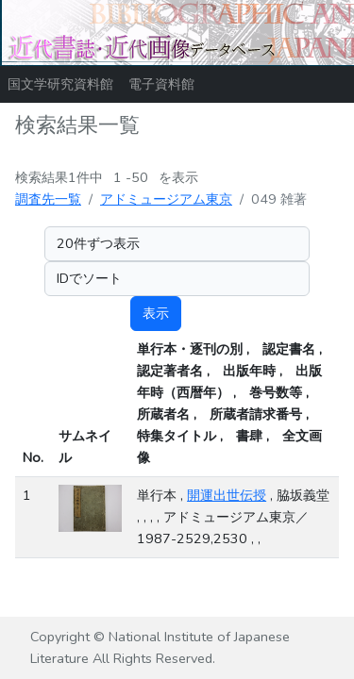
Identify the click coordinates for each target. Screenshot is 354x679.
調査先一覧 (48, 199)
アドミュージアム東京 (166, 199)
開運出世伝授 (226, 495)
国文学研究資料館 (60, 84)
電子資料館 (161, 84)
